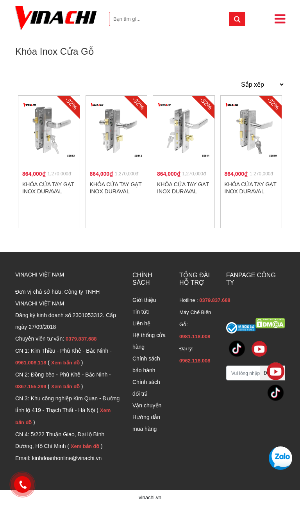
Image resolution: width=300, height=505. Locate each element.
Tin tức (140, 312)
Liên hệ (141, 323)
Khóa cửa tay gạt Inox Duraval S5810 (251, 191)
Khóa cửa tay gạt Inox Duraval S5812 (116, 191)
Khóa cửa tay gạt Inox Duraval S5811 (183, 191)
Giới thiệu (144, 300)
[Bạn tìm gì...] (177, 19)
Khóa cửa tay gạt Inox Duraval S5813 (48, 191)
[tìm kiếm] (237, 19)
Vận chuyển (146, 405)
